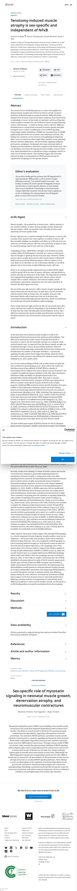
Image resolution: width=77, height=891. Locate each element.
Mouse (13, 678)
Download (46, 70)
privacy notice (39, 445)
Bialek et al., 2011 (17, 488)
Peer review (45, 95)
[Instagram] (26, 848)
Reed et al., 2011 (36, 395)
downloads (52, 83)
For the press (26, 835)
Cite (58, 70)
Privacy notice (38, 801)
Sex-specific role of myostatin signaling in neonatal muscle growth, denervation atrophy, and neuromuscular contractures (38, 698)
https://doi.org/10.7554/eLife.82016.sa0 (28, 199)
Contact (7, 838)
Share (44, 75)
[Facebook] (11, 852)
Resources (25, 838)
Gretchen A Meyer (17, 36)
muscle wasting (60, 671)
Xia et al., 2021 (16, 558)
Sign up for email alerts (38, 797)
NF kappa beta (43, 671)
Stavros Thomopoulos (35, 36)
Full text (18, 95)
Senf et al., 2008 (48, 411)
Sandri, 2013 (32, 359)
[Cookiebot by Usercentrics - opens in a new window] (66, 430)
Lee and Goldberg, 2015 (41, 404)
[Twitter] (16, 848)
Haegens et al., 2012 (54, 399)
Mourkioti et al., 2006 (31, 392)
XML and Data (26, 840)
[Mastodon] (21, 848)
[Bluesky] (6, 848)
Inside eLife (25, 830)
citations (42, 85)
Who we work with (11, 833)
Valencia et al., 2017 (42, 526)
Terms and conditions (12, 840)
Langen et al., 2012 (18, 402)
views (41, 83)
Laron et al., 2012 (57, 507)
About (7, 828)
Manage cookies (65, 453)
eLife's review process (47, 204)
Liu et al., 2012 (24, 519)
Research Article (16, 13)
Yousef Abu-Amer (50, 36)
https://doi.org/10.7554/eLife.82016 (33, 62)
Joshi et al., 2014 (54, 522)
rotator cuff (33, 671)
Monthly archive (27, 833)
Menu (67, 5)
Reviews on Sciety (33, 204)
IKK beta (51, 671)
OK (63, 459)
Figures (31, 95)
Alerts (7, 835)
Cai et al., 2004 (41, 402)
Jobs (6, 830)
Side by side (58, 95)
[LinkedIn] (11, 848)
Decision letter (20, 204)
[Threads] (6, 852)
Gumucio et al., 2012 (39, 522)
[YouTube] (31, 848)
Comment (58, 75)
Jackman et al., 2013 (18, 359)
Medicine (14, 15)
